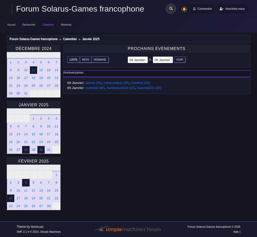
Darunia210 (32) (149, 88)
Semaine (100, 59)
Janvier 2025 (34, 105)
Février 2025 (33, 161)
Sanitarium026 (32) (121, 88)
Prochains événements (156, 48)
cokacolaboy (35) (116, 83)
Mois (85, 59)
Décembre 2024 (34, 48)
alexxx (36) (94, 83)
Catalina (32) (140, 83)
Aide (236, 231)
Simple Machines (50, 231)
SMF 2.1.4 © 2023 (28, 231)
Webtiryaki (37, 226)
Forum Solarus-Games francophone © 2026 (214, 226)
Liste (74, 59)
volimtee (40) (95, 88)
